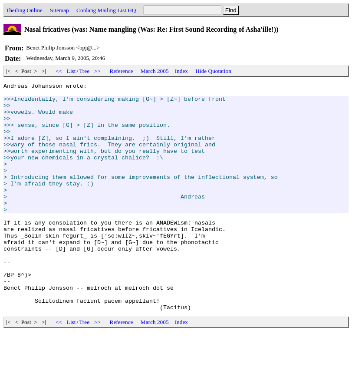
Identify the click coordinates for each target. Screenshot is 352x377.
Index (181, 71)
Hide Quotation (213, 71)
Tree (84, 71)
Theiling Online (24, 10)
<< (59, 71)
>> (97, 71)
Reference (121, 71)
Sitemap (59, 10)
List (71, 71)
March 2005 (155, 71)
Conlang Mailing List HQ (106, 10)
